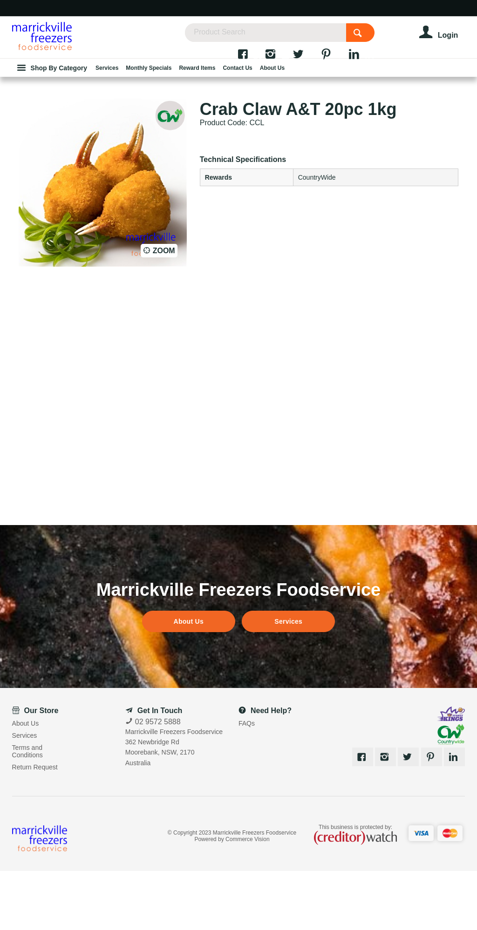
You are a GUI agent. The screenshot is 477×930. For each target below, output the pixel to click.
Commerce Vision (247, 898)
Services (288, 680)
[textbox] (281, 37)
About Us (189, 680)
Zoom (164, 309)
